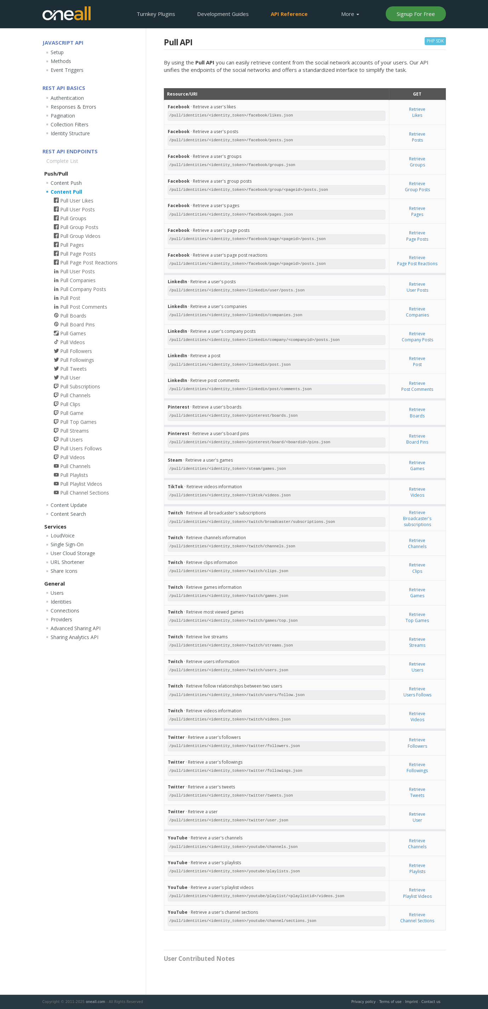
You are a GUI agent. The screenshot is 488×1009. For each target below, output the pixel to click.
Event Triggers (67, 70)
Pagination (63, 115)
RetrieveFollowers (417, 743)
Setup (57, 52)
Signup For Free (416, 13)
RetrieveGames (417, 466)
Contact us (431, 1002)
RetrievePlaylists (417, 868)
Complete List (62, 161)
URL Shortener (67, 562)
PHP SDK (435, 41)
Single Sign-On (67, 544)
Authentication (67, 98)
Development (223, 13)
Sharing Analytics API (74, 637)
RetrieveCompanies (417, 312)
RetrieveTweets (417, 792)
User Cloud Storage (73, 553)
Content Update (69, 505)
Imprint (411, 1002)
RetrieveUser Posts (417, 287)
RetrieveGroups (417, 162)
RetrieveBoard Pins (417, 439)
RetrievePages (417, 211)
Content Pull (66, 191)
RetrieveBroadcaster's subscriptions (417, 518)
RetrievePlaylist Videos (417, 893)
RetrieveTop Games (417, 617)
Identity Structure (70, 133)
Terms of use (390, 1002)
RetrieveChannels (417, 543)
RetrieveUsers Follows (417, 692)
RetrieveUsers (417, 667)
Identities (61, 601)
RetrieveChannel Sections (417, 918)
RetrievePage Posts (417, 236)
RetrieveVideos (417, 492)
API (289, 13)
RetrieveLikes (417, 112)
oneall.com (95, 1002)
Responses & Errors (73, 106)
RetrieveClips (417, 568)
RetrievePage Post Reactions (417, 261)
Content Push (66, 182)
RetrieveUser (417, 817)
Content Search (68, 514)
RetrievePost (417, 361)
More (350, 13)
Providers (61, 619)
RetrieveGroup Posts (417, 187)
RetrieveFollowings (417, 768)
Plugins (156, 13)
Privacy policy (363, 1002)
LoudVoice (63, 535)
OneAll (66, 13)
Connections (65, 610)
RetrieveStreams (417, 642)
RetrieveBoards (417, 412)
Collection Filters (69, 124)
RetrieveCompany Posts (417, 337)
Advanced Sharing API (76, 628)
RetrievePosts (417, 137)
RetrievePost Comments (417, 386)
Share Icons (64, 571)
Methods (61, 61)
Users (57, 592)
